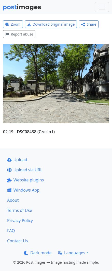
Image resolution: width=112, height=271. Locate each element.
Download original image (51, 24)
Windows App (23, 190)
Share (88, 24)
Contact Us (17, 241)
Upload (17, 159)
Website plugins (25, 180)
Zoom (13, 24)
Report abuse (19, 34)
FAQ (11, 230)
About (13, 200)
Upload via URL (24, 170)
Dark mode (37, 253)
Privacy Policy (20, 220)
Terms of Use (19, 210)
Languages (71, 253)
